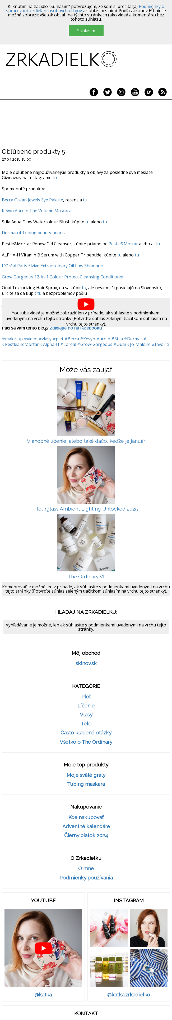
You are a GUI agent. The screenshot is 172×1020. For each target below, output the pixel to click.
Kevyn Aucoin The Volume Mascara (36, 211)
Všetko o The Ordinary (86, 741)
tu (55, 177)
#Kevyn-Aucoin (95, 339)
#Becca (71, 339)
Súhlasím (86, 31)
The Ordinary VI (86, 576)
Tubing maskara (86, 784)
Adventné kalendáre (86, 826)
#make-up (12, 339)
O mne (86, 868)
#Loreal (68, 344)
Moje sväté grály (86, 775)
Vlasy (86, 714)
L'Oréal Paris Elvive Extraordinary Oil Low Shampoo (52, 266)
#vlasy (45, 339)
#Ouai (119, 344)
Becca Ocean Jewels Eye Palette (32, 200)
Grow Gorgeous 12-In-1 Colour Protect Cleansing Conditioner (63, 277)
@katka (43, 994)
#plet (58, 339)
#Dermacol (135, 339)
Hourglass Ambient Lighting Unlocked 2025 (86, 508)
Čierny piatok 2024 (86, 835)
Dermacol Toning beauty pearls (33, 233)
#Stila (117, 339)
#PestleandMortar (20, 344)
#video (31, 339)
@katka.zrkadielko (128, 994)
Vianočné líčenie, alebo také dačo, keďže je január (86, 441)
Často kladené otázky (86, 732)
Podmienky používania (86, 877)
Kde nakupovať (86, 817)
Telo (86, 723)
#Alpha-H (49, 344)
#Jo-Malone (139, 344)
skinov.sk (86, 663)
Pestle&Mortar (123, 244)
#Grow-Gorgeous (94, 344)
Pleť (86, 696)
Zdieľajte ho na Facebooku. (76, 328)
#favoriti (160, 344)
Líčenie (86, 705)
